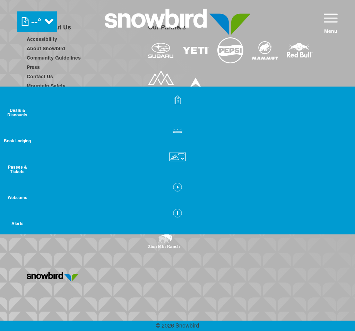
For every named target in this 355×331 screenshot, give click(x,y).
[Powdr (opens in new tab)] (164, 182)
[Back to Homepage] (79, 277)
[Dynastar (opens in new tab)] (196, 86)
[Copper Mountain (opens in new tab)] (239, 182)
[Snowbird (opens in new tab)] (162, 200)
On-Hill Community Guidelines (62, 95)
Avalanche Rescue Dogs (55, 123)
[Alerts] (338, 230)
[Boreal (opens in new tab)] (202, 182)
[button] (338, 138)
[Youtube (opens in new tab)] (91, 183)
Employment (41, 104)
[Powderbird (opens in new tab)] (224, 201)
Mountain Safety (46, 86)
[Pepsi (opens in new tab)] (230, 50)
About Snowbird (46, 48)
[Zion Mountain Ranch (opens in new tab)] (164, 241)
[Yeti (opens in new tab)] (196, 50)
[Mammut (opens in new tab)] (265, 50)
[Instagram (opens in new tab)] (53, 183)
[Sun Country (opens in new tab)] (171, 220)
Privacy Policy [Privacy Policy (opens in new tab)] (43, 132)
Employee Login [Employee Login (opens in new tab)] (46, 114)
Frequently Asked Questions (61, 142)
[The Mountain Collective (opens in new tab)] (161, 85)
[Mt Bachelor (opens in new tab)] (307, 182)
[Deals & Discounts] (338, 107)
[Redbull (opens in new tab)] (300, 50)
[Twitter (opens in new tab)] (72, 183)
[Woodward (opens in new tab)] (272, 200)
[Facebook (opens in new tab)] (34, 183)
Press (33, 67)
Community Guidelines (54, 58)
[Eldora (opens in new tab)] (275, 182)
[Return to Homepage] (178, 22)
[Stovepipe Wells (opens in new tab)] (222, 220)
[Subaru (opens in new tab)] (161, 50)
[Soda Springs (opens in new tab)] (190, 200)
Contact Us (40, 76)
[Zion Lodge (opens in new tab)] (268, 220)
